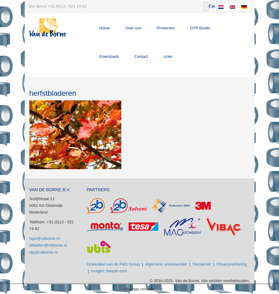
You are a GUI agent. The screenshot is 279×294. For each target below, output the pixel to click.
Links (167, 56)
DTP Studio (200, 28)
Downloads (109, 56)
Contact (141, 56)
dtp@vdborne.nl (43, 252)
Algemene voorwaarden (166, 264)
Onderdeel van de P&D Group (113, 264)
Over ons (133, 28)
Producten (165, 28)
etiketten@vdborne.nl (48, 245)
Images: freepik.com (109, 271)
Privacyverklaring (232, 264)
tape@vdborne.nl (44, 238)
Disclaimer (202, 264)
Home (104, 28)
